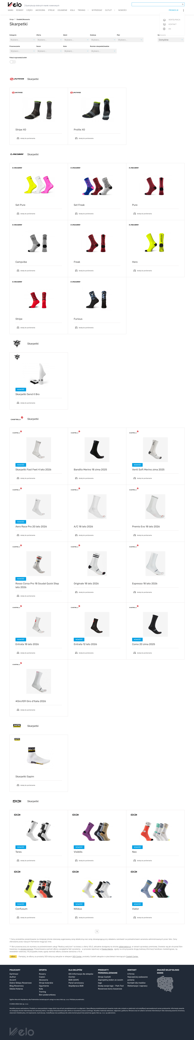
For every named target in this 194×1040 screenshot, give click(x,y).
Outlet (108, 12)
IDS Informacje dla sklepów (81, 974)
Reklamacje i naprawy (137, 986)
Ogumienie (62, 12)
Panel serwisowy (76, 983)
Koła (72, 12)
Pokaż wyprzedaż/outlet (18, 60)
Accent (13, 980)
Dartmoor (14, 974)
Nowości (122, 12)
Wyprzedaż (97, 12)
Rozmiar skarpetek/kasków (99, 46)
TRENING (81, 12)
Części (29, 12)
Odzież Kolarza (16, 989)
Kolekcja (93, 35)
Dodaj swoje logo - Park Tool (111, 986)
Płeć (118, 35)
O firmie (130, 974)
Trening (42, 992)
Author (13, 977)
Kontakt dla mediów (136, 983)
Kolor (65, 46)
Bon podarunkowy (47, 995)
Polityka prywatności (77, 999)
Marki (10, 12)
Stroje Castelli (104, 977)
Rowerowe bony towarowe (110, 989)
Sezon (38, 46)
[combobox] (64, 39)
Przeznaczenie (15, 46)
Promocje (173, 12)
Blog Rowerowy (17, 986)
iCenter (72, 977)
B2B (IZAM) (74, 980)
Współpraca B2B (76, 986)
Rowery (19, 12)
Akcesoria (40, 12)
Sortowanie (162, 35)
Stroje (51, 12)
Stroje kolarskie (46, 983)
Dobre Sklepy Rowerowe (21, 983)
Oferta (38, 35)
